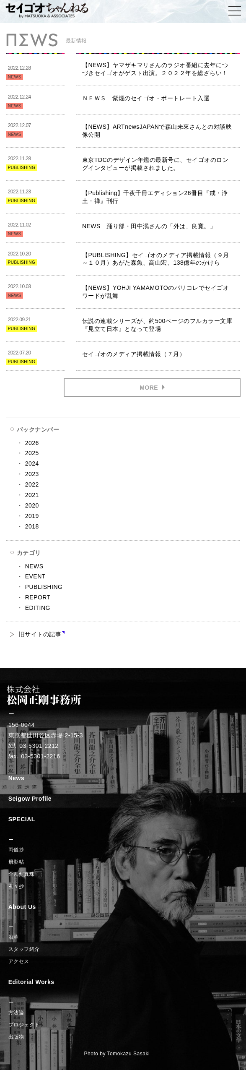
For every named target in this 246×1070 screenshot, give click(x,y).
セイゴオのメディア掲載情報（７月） (134, 354)
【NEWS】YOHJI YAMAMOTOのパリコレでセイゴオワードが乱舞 (155, 291)
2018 (32, 526)
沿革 (13, 937)
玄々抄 (16, 886)
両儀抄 (16, 850)
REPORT (38, 597)
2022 (32, 484)
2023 (32, 474)
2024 (32, 463)
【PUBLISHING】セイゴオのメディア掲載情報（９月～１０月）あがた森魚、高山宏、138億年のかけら (155, 259)
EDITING (37, 607)
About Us (22, 906)
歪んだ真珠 (21, 874)
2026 (32, 443)
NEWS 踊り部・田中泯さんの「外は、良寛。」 (149, 226)
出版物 (16, 1037)
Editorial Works (31, 982)
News (16, 778)
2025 (32, 453)
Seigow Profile (30, 798)
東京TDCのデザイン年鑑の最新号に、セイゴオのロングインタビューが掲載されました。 (155, 163)
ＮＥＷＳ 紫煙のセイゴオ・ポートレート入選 (146, 98)
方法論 (16, 1012)
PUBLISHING (44, 586)
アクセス (18, 961)
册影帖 (16, 862)
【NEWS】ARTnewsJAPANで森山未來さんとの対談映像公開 (157, 130)
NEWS (34, 566)
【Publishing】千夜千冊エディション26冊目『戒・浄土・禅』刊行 (155, 197)
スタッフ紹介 (24, 949)
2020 (32, 505)
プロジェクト (24, 1025)
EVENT (35, 576)
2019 (32, 516)
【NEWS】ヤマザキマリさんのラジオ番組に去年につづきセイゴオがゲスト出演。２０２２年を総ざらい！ (155, 69)
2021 (32, 495)
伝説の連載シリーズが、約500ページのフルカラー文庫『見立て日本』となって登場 (157, 325)
